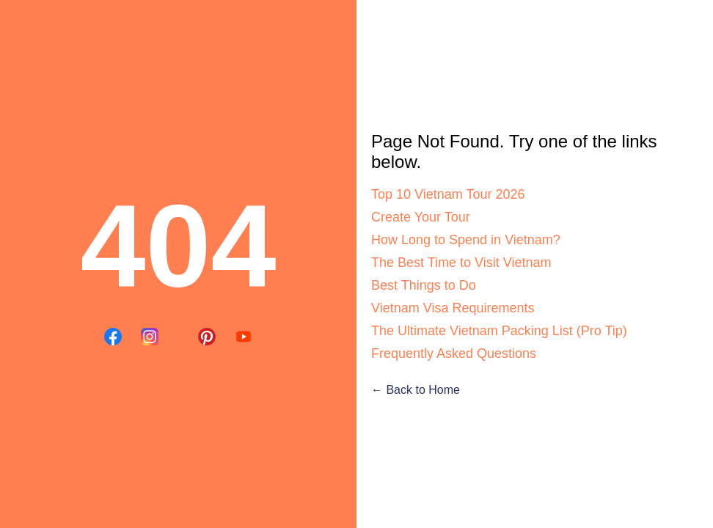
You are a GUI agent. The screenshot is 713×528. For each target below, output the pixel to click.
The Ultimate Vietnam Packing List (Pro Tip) (499, 330)
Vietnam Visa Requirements (452, 308)
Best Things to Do (423, 285)
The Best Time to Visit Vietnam (461, 262)
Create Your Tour (420, 217)
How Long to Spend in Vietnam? (465, 239)
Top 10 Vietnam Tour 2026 (448, 194)
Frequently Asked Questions (453, 353)
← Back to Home (415, 390)
